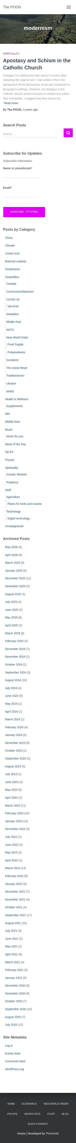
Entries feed (12, 1053)
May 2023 (11, 789)
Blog (65, 1114)
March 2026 (12, 562)
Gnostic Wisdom (16, 474)
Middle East (13, 321)
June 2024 (11, 695)
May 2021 (11, 946)
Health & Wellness (16, 399)
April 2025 (11, 625)
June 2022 (11, 844)
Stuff (8, 490)
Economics (29, 1103)
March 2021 (12, 962)
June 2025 (11, 609)
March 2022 (12, 868)
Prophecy (12, 482)
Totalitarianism (15, 375)
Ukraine (11, 383)
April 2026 (11, 555)
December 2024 (15, 649)
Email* (21, 191)
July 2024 (11, 688)
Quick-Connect (38, 1124)
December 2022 (15, 829)
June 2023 (11, 782)
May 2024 (11, 703)
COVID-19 (12, 299)
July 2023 (11, 774)
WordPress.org (14, 1069)
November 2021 (15, 899)
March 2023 (12, 805)
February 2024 (14, 727)
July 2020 (11, 1024)
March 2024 (12, 719)
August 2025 (13, 594)
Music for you (14, 436)
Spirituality (11, 53)
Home (11, 1103)
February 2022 (14, 876)
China (9, 237)
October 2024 (13, 664)
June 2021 (11, 938)
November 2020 (15, 993)
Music (9, 429)
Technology (13, 511)
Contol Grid (12, 253)
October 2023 (13, 750)
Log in (9, 1045)
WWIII (10, 391)
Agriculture (13, 497)
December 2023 (15, 742)
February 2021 (14, 970)
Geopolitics (12, 277)
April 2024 (11, 711)
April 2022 (11, 860)
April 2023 (11, 797)
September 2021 (15, 915)
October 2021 (13, 907)
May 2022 (11, 852)
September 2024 (15, 672)
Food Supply (15, 344)
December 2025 (15, 578)
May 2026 (11, 547)
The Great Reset (16, 368)
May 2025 (11, 617)
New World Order (17, 337)
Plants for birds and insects (24, 503)
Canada (11, 283)
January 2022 (13, 884)
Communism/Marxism (20, 291)
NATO (10, 329)
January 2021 (13, 977)
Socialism (12, 360)
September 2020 (15, 1009)
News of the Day (15, 444)
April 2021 (11, 954)
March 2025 (12, 633)
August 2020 (13, 1017)
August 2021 (13, 923)
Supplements (14, 406)
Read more (11, 103)
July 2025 (11, 601)
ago (30, 109)
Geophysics (12, 269)
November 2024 (15, 656)
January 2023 (13, 821)
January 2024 (13, 735)
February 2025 (14, 641)
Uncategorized (14, 526)
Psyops (9, 459)
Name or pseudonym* (21, 172)
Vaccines (13, 306)
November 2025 (15, 586)
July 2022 (11, 836)
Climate (10, 245)
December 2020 (15, 985)
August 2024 (13, 680)
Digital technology (18, 518)
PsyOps (12, 1114)
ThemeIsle (52, 1133)
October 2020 (13, 1001)
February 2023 (14, 813)
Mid (7, 413)
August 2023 (13, 766)
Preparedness (16, 352)
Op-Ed (9, 452)
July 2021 (11, 930)
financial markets (15, 261)
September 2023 (15, 758)
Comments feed (15, 1061)
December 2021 (15, 891)
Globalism (12, 314)
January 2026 (13, 570)
